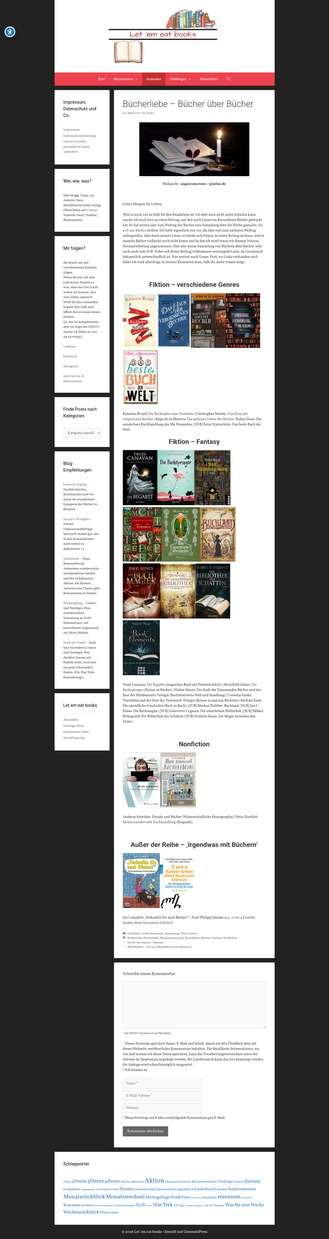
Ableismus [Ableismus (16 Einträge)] (137, 1182)
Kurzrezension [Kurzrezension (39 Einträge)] (242, 1189)
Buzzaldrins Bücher (197, 938)
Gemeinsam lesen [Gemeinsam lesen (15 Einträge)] (91, 1189)
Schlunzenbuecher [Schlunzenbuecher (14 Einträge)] (125, 1205)
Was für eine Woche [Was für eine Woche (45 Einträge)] (244, 1205)
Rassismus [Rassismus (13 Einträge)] (196, 1197)
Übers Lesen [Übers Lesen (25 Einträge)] (109, 1212)
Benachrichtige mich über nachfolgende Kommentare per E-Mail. (174, 1118)
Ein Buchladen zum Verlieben (170, 414)
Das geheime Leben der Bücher (210, 419)
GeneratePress (196, 1231)
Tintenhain (71, 559)
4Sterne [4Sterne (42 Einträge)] (112, 1181)
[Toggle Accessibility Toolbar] (10, 27)
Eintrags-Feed (73, 726)
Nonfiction (230, 938)
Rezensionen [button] (128, 79)
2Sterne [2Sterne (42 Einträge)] (79, 1181)
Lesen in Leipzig (75, 484)
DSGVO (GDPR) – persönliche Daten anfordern (76, 147)
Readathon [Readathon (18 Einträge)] (209, 1198)
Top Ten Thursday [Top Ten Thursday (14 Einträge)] (214, 1205)
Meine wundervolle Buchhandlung (149, 822)
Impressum (71, 130)
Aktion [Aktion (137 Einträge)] (154, 1180)
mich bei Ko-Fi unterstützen (73, 379)
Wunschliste (209, 79)
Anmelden (71, 720)
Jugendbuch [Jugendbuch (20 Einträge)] (185, 1189)
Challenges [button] (182, 79)
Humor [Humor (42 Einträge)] (127, 1189)
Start (101, 79)
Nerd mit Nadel (74, 642)
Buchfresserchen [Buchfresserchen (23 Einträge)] (204, 1181)
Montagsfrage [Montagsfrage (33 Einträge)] (157, 1197)
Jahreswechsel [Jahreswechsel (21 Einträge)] (166, 1189)
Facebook (70, 356)
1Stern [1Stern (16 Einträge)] (67, 1182)
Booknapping (73, 603)
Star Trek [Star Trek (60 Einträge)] (163, 1204)
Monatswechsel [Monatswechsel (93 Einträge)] (125, 1197)
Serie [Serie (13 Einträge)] (149, 1205)
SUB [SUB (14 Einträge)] (175, 1205)
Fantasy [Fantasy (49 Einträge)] (252, 1181)
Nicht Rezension (153, 934)
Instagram (70, 366)
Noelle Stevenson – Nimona (145, 943)
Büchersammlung (172, 938)
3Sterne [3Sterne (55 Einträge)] (95, 1181)
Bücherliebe (151, 938)
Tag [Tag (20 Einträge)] (181, 1205)
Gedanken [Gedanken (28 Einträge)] (71, 1189)
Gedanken (154, 79)
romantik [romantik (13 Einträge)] (246, 1197)
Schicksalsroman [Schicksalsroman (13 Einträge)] (104, 1205)
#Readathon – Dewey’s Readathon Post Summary (159, 947)
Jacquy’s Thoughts (76, 519)
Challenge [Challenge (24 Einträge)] (225, 1181)
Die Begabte (156, 684)
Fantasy (217, 938)
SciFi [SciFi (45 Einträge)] (141, 1205)
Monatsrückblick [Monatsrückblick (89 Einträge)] (84, 1197)
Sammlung (172, 934)
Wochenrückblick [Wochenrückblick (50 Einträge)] (81, 1212)
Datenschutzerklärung (79, 136)
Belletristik (134, 938)
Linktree (69, 346)
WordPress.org (74, 738)
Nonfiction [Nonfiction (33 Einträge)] (180, 1197)
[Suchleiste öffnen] (228, 79)
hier (232, 1059)
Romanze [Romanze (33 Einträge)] (71, 1205)
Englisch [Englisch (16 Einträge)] (238, 1182)
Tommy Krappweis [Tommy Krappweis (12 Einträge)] (194, 1205)
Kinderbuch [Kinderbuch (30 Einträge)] (204, 1189)
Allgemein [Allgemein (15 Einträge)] (171, 1182)
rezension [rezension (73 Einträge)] (229, 1197)
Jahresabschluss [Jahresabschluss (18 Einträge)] (145, 1189)
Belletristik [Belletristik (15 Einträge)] (184, 1182)
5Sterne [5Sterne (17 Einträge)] (125, 1182)
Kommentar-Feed (76, 732)
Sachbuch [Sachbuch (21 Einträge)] (87, 1205)
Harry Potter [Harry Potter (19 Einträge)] (110, 1189)
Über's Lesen (189, 934)
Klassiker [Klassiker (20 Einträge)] (221, 1189)
